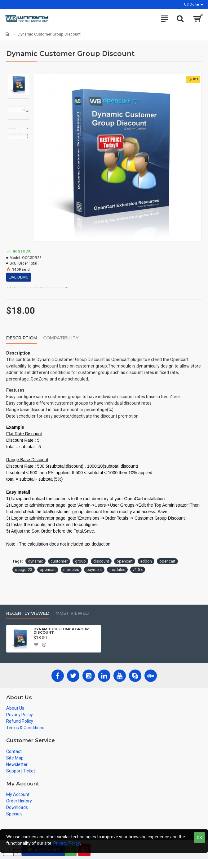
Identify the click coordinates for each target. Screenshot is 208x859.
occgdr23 (23, 569)
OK (199, 837)
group (80, 561)
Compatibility (60, 338)
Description (21, 338)
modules (71, 569)
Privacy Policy (66, 843)
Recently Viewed (27, 613)
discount (101, 561)
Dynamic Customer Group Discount (61, 630)
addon (146, 561)
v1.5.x (138, 569)
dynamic (35, 561)
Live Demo (19, 277)
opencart (125, 561)
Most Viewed (72, 613)
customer (59, 561)
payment (94, 569)
